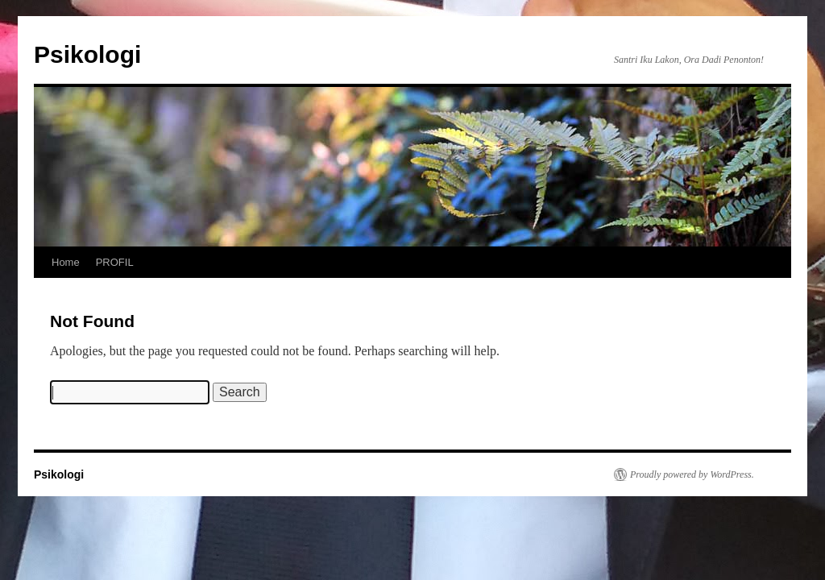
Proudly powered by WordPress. (692, 474)
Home (66, 262)
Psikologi (87, 54)
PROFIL (115, 262)
